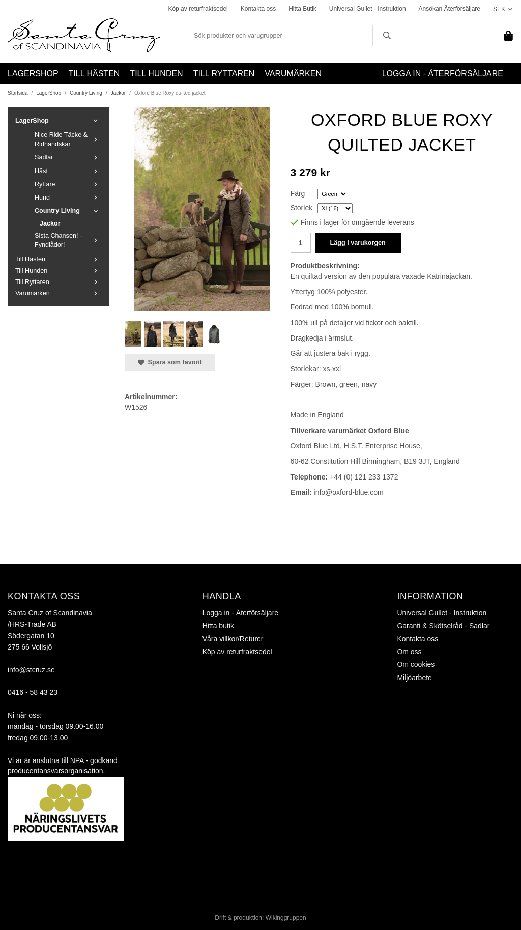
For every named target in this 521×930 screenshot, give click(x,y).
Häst (68, 171)
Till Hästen (94, 73)
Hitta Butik (302, 8)
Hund (68, 197)
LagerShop (33, 73)
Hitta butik (218, 626)
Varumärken (293, 73)
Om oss (409, 651)
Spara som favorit (170, 362)
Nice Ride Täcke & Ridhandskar (68, 139)
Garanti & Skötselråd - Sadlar (443, 626)
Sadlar (68, 157)
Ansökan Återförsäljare (449, 8)
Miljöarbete (414, 677)
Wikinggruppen (286, 917)
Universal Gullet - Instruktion (367, 8)
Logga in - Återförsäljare (442, 73)
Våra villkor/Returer (233, 639)
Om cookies (416, 664)
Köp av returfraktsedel (197, 8)
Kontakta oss (258, 8)
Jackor (50, 223)
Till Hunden (156, 73)
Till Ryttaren (224, 73)
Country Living (68, 210)
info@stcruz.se (31, 670)
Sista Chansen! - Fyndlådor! (68, 240)
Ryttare (68, 184)
